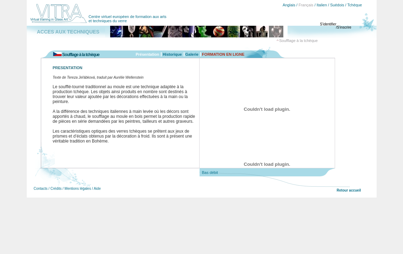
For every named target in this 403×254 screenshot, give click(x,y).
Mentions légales (77, 188)
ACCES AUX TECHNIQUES (68, 32)
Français (305, 5)
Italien (322, 5)
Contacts (41, 188)
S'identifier (328, 24)
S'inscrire (344, 27)
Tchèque (354, 5)
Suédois (337, 5)
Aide (97, 188)
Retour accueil (349, 190)
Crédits (56, 188)
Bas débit (210, 172)
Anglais (289, 5)
